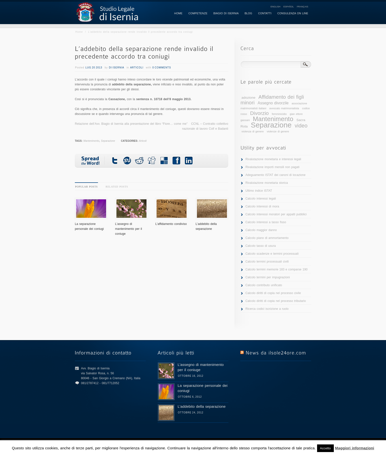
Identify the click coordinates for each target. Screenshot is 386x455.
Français (302, 6)
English (275, 6)
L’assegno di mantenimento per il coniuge (128, 228)
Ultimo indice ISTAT (258, 190)
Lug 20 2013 (93, 67)
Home (79, 32)
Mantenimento (91, 141)
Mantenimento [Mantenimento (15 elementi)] (273, 118)
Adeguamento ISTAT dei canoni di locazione (275, 175)
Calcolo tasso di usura (260, 246)
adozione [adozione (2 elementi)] (248, 97)
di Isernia (116, 67)
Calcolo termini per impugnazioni (267, 277)
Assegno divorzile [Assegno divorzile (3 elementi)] (273, 103)
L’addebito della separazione (202, 406)
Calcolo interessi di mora (262, 206)
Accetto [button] (325, 448)
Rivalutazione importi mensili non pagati (272, 167)
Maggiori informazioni (354, 448)
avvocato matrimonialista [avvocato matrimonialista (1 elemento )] (284, 108)
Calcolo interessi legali (260, 198)
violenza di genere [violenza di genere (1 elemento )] (252, 131)
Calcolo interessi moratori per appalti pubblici (275, 214)
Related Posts (117, 186)
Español (288, 6)
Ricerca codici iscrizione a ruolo (267, 309)
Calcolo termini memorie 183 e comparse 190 (276, 269)
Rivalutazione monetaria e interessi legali (273, 159)
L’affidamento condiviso (171, 224)
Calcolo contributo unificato (263, 285)
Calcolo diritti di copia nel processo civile (273, 293)
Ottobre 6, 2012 (190, 396)
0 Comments (161, 67)
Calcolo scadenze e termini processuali (272, 253)
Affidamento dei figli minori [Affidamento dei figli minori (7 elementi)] (272, 99)
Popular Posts (86, 186)
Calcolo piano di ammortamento (267, 238)
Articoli (137, 67)
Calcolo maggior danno (261, 230)
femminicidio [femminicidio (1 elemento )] (279, 113)
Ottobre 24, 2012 (191, 412)
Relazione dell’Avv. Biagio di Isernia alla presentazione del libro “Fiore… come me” (131, 124)
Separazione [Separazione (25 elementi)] (271, 125)
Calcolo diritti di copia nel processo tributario (275, 301)
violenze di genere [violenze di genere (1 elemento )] (278, 131)
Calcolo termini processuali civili (267, 261)
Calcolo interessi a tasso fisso (265, 222)
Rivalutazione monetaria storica (266, 183)
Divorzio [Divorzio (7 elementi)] (259, 113)
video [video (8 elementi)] (301, 126)
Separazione (108, 141)
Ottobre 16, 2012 (191, 376)
